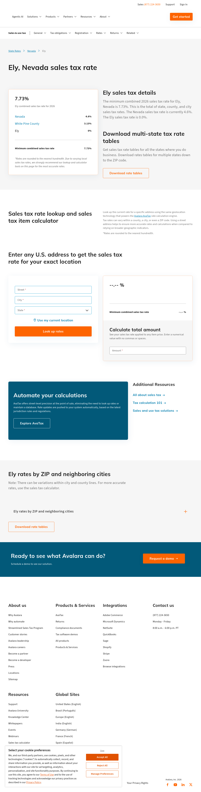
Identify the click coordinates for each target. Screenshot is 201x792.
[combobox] (53, 310)
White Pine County (27, 124)
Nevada (20, 117)
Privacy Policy (33, 782)
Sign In (183, 4)
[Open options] (87, 310)
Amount (116, 350)
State (20, 310)
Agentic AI (17, 16)
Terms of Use (47, 774)
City (20, 300)
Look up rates (53, 331)
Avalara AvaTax (142, 216)
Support (170, 4)
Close (102, 750)
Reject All (102, 765)
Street (21, 290)
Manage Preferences (102, 774)
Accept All (102, 757)
